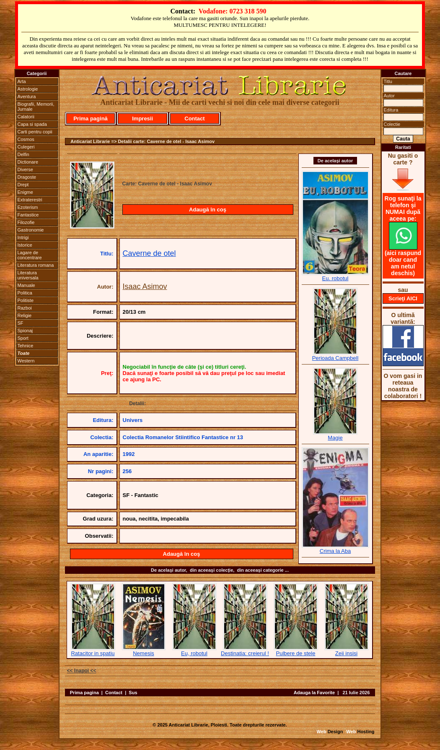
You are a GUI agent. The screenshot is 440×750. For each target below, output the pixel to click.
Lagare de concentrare (30, 255)
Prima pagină (90, 118)
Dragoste (27, 177)
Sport (23, 338)
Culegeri (26, 146)
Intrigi (23, 237)
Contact (194, 118)
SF (20, 323)
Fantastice (28, 214)
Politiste (26, 300)
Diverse (25, 169)
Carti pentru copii (35, 131)
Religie (25, 315)
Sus (133, 692)
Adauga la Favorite (314, 692)
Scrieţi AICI (402, 298)
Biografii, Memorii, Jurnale (36, 107)
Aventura (27, 96)
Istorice (25, 244)
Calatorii (26, 116)
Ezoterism (28, 207)
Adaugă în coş (207, 209)
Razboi (25, 307)
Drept (23, 184)
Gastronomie (31, 229)
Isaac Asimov (145, 286)
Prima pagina (84, 692)
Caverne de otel (149, 253)
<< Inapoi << (81, 671)
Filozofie (26, 222)
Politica (25, 292)
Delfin (23, 154)
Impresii (142, 118)
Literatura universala (28, 275)
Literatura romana (36, 265)
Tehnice (26, 345)
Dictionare (28, 161)
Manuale (26, 285)
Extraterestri (30, 199)
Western (26, 360)
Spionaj (25, 330)
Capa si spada (32, 124)
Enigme (25, 192)
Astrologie (28, 88)
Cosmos (26, 139)
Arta (22, 81)
